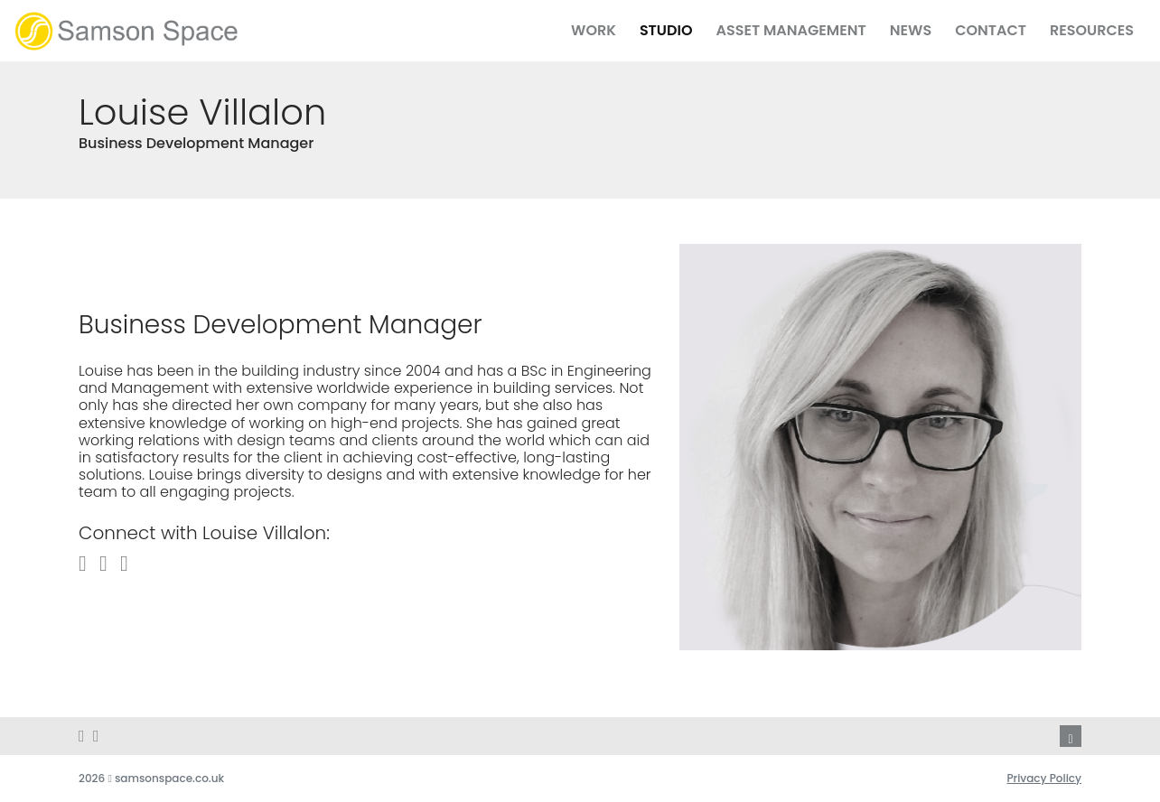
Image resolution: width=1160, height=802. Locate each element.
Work (593, 30)
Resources (1092, 30)
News (910, 30)
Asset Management (790, 30)
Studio (666, 30)
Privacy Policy (1043, 778)
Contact (990, 30)
